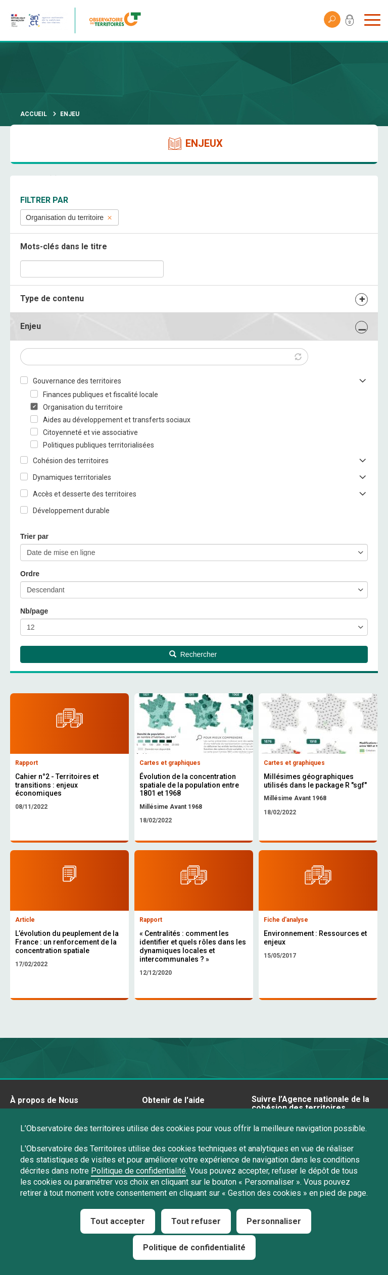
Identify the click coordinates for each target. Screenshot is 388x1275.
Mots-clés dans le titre (63, 246)
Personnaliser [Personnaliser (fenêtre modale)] (274, 1221)
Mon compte (349, 22)
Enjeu (30, 326)
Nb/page (34, 611)
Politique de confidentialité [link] (194, 1247)
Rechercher (193, 654)
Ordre (29, 574)
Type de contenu (52, 298)
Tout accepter (117, 1221)
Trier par (34, 536)
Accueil (33, 114)
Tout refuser (196, 1221)
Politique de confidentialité (138, 1171)
